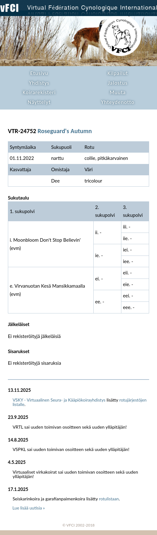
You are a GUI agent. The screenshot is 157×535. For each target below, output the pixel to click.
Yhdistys (39, 83)
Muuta (118, 92)
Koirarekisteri (39, 92)
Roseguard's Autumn (65, 131)
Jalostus (117, 83)
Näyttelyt (39, 102)
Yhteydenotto (118, 102)
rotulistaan (109, 498)
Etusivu (39, 73)
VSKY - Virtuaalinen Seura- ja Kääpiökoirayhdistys (59, 400)
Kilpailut (118, 73)
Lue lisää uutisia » (29, 507)
